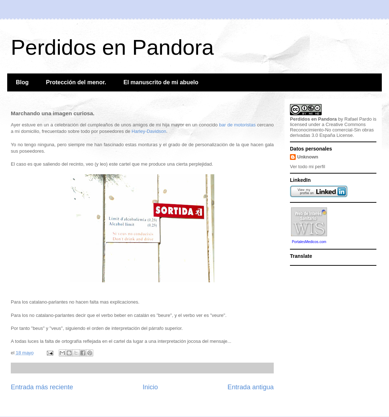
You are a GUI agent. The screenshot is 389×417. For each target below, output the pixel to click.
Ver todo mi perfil (307, 166)
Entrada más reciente (42, 387)
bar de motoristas (237, 124)
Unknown (307, 157)
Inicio (150, 387)
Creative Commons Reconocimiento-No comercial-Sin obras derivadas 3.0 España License (332, 130)
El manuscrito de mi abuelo (161, 82)
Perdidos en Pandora (112, 47)
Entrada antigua (251, 387)
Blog (22, 82)
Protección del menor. (76, 82)
